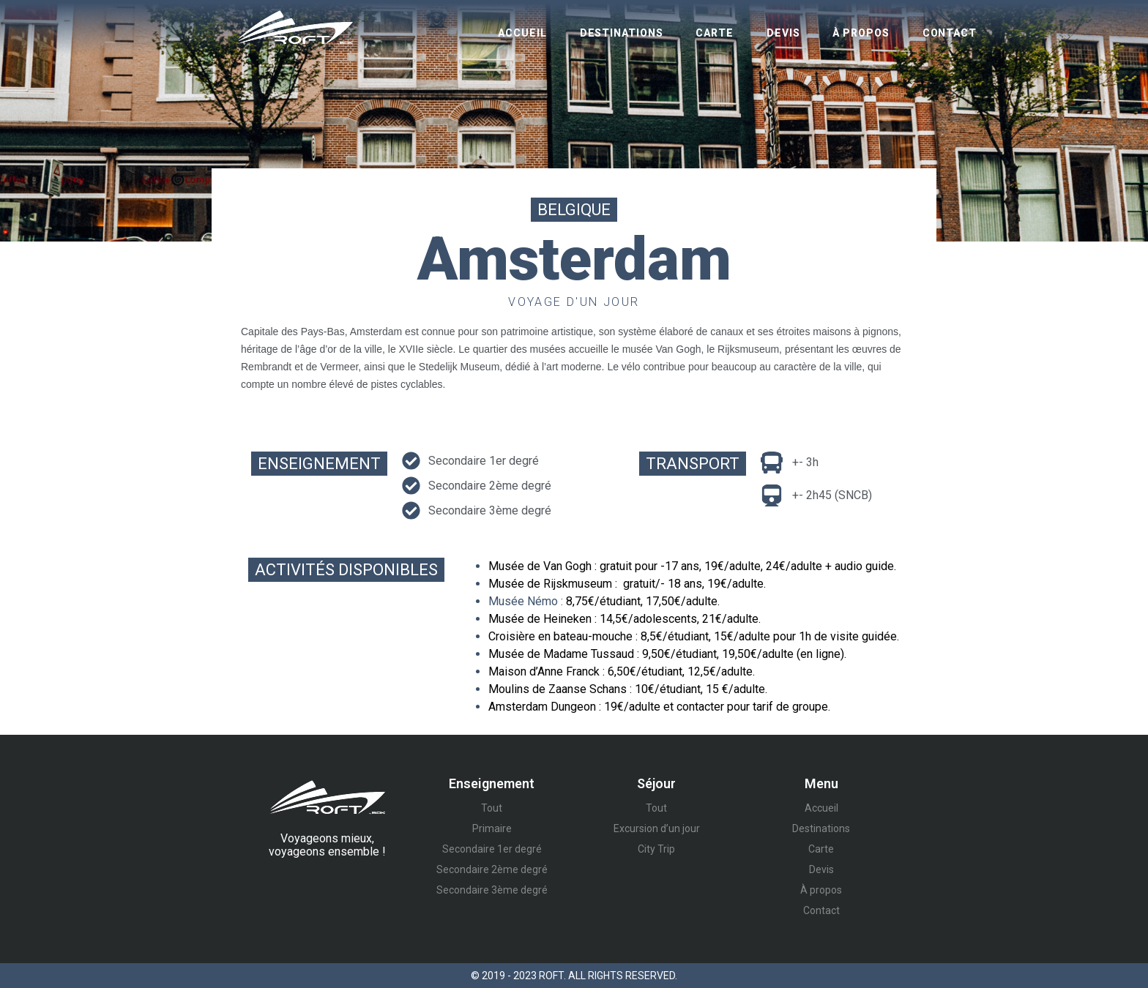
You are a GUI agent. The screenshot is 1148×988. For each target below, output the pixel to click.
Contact (949, 33)
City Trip (656, 849)
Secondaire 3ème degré (492, 890)
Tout (491, 808)
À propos (860, 33)
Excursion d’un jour (657, 828)
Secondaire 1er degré (492, 849)
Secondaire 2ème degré (492, 869)
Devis (783, 33)
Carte (715, 33)
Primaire (492, 828)
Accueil (522, 33)
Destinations (621, 33)
